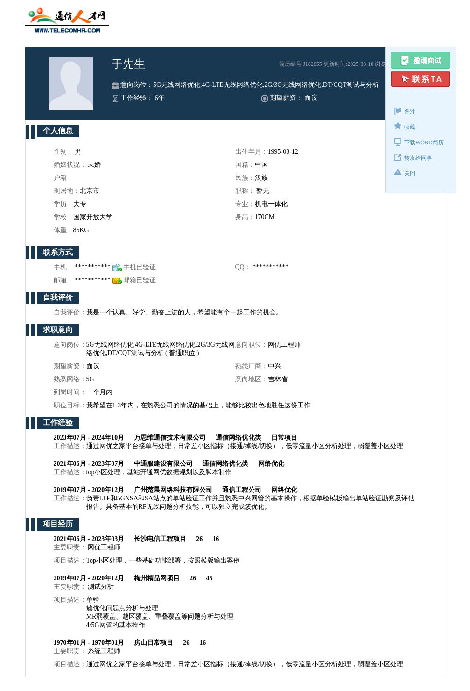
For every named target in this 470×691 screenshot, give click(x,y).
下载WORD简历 (419, 142)
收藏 (404, 126)
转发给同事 (413, 157)
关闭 (404, 173)
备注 (404, 111)
